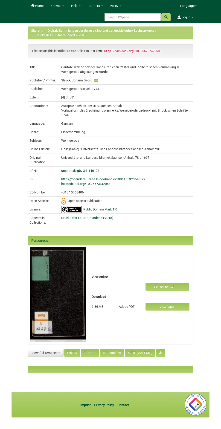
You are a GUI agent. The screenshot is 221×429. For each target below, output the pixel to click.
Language (188, 6)
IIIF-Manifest (112, 353)
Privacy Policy (104, 405)
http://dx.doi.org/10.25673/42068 (85, 184)
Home (37, 6)
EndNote (90, 353)
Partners (95, 6)
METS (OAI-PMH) (140, 353)
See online (164, 287)
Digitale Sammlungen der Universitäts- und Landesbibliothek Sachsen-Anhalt (102, 30)
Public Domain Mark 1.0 (100, 209)
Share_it (37, 30)
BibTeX (72, 353)
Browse (57, 6)
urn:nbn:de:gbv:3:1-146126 (80, 171)
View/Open (167, 306)
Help (76, 6)
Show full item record (46, 353)
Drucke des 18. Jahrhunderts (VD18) (61, 35)
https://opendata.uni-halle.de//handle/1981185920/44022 (103, 179)
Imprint (85, 405)
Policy (115, 6)
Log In (185, 17)
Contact (123, 405)
